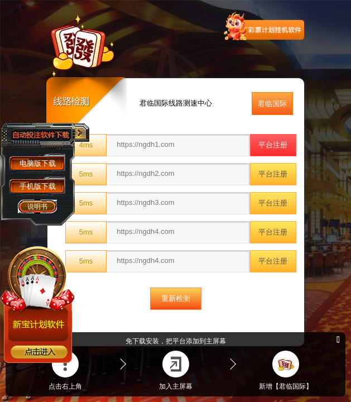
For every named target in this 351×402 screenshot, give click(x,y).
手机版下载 (38, 186)
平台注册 (272, 145)
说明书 (37, 206)
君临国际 (272, 103)
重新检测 (175, 298)
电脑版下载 (38, 163)
